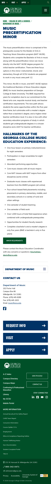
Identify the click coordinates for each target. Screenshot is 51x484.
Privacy (5, 476)
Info (5, 2)
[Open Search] (48, 2)
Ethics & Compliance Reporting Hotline (16, 436)
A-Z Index (7, 374)
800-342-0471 (11, 466)
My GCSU (7, 399)
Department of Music (11, 23)
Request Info (25, 325)
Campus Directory (10, 379)
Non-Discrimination (9, 445)
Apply (25, 2)
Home (5, 21)
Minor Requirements (14, 241)
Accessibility (15, 476)
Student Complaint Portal (11, 449)
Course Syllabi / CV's (10, 427)
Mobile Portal (8, 403)
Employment (7, 432)
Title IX (5, 454)
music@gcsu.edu (14, 303)
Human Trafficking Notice (11, 440)
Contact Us (37, 384)
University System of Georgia (29, 476)
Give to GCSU (37, 376)
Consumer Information (10, 423)
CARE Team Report (9, 418)
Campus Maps (9, 383)
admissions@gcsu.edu (12, 471)
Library (6, 394)
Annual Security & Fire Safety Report (15, 414)
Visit (15, 2)
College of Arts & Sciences (20, 21)
